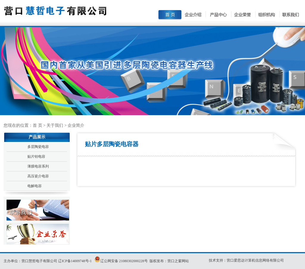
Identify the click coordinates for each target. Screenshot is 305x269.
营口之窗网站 (178, 261)
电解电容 (34, 186)
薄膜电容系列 (38, 166)
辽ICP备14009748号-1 (75, 261)
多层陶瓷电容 (38, 147)
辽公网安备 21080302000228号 (124, 261)
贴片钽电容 (36, 156)
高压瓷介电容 (38, 176)
